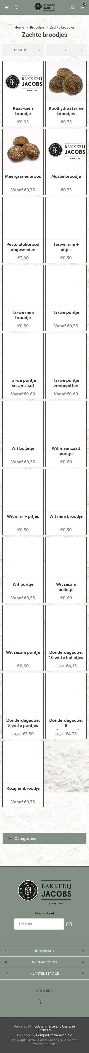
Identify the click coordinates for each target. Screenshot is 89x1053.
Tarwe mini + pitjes (66, 247)
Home (19, 27)
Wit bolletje (22, 448)
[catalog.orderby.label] (23, 50)
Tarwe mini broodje (23, 315)
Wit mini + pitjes (23, 516)
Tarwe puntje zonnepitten (66, 383)
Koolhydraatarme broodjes (66, 111)
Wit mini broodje (66, 516)
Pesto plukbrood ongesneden (22, 247)
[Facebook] (40, 1001)
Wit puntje (23, 584)
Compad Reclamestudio (54, 1035)
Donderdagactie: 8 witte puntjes (23, 723)
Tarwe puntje (66, 312)
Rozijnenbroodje (23, 788)
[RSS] (49, 1000)
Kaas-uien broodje (23, 111)
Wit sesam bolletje (66, 587)
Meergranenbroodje (23, 176)
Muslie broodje (66, 176)
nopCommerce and (47, 1026)
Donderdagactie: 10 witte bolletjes (66, 655)
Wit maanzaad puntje (66, 451)
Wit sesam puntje (23, 652)
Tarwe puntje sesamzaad (23, 383)
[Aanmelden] (39, 924)
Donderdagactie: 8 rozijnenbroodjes (66, 725)
